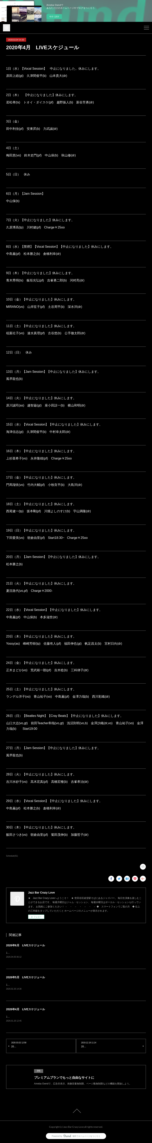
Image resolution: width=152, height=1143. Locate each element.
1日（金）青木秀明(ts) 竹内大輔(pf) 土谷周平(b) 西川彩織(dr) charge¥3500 (49, 984)
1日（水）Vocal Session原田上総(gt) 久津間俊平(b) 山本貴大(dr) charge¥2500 (51, 1016)
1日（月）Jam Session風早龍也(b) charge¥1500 (35, 952)
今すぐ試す (54, 16)
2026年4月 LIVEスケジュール (25, 1009)
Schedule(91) (12, 856)
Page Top (76, 1111)
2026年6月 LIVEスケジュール (25, 945)
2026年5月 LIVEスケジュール (25, 977)
